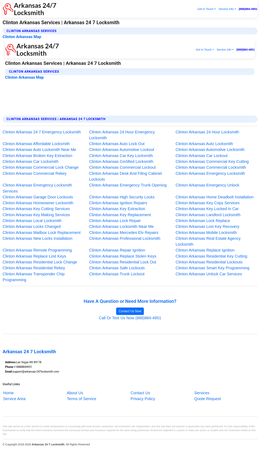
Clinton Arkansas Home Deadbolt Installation (215, 197)
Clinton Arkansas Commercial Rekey (35, 173)
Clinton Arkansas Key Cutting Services (36, 209)
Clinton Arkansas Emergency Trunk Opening (128, 185)
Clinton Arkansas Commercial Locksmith (211, 167)
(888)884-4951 (248, 9)
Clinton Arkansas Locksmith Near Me (121, 226)
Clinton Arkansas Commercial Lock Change (40, 167)
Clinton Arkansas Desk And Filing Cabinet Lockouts (125, 176)
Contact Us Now (130, 311)
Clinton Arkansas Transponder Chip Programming (34, 277)
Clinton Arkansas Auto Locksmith (204, 144)
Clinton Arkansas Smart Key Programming (212, 268)
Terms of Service (81, 399)
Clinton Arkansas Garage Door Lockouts (38, 197)
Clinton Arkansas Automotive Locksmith (210, 149)
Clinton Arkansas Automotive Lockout (121, 149)
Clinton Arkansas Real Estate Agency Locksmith (208, 241)
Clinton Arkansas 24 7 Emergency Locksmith (42, 132)
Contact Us (140, 393)
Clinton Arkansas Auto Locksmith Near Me (39, 149)
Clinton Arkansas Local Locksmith (32, 220)
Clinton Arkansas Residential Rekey (34, 268)
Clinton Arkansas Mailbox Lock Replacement (41, 232)
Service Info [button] (226, 9)
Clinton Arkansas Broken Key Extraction (37, 155)
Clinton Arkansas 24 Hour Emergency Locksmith (122, 135)
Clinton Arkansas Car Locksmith (30, 161)
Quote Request (207, 399)
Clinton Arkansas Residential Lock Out (122, 262)
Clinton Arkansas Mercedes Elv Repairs (123, 232)
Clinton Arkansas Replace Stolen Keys (122, 256)
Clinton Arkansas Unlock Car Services (209, 274)
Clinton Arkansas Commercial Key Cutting (212, 161)
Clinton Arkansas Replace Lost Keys (34, 256)
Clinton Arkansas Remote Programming (37, 250)
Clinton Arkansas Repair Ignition (117, 250)
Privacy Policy (143, 399)
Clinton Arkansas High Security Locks (122, 197)
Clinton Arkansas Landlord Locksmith (208, 215)
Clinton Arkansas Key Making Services (36, 215)
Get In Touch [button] (205, 9)
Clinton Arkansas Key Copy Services (208, 203)
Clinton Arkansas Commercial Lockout (122, 167)
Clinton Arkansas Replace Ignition (205, 250)
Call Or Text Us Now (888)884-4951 (130, 318)
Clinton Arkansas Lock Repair (115, 220)
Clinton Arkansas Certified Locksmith (121, 161)
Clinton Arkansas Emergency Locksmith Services (37, 188)
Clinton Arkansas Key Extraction (117, 209)
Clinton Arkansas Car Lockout (202, 155)
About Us (75, 393)
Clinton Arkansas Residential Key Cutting (211, 256)
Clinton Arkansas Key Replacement (120, 215)
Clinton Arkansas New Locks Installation (37, 238)
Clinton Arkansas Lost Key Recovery (208, 226)
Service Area (14, 399)
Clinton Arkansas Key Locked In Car (207, 209)
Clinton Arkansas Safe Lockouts (117, 268)
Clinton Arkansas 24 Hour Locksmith (207, 132)
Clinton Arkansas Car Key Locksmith (121, 155)
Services (201, 393)
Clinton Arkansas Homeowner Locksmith (38, 203)
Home (8, 393)
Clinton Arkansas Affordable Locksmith (36, 144)
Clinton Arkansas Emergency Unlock (208, 185)
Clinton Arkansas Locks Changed (32, 226)
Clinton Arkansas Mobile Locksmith (206, 232)
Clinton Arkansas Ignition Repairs (118, 203)
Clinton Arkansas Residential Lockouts (209, 262)
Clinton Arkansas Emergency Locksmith (210, 173)
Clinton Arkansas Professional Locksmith (124, 238)
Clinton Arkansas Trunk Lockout (116, 274)
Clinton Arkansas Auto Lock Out (116, 144)
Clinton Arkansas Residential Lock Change (40, 262)
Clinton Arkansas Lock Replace (203, 220)
